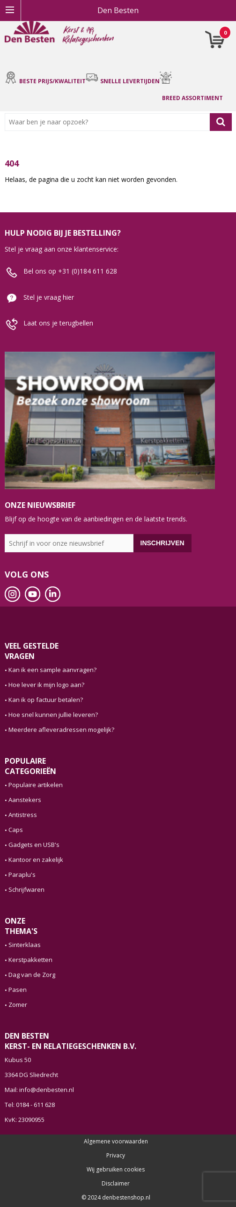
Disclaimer (116, 1183)
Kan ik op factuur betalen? (45, 699)
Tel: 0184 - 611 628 (30, 1104)
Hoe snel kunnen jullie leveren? (53, 714)
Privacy (115, 1155)
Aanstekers (24, 799)
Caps (15, 829)
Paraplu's (22, 874)
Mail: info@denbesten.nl (39, 1089)
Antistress (22, 814)
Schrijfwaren (26, 889)
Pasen (17, 989)
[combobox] (109, 122)
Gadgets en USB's (33, 844)
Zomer (17, 1004)
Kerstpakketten (30, 959)
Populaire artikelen (35, 785)
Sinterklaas (24, 944)
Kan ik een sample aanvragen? (52, 669)
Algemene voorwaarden (116, 1141)
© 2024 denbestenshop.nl (115, 1197)
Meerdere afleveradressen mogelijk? (61, 729)
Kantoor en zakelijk (35, 859)
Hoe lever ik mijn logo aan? (46, 684)
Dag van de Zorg (31, 974)
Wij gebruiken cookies (116, 1169)
